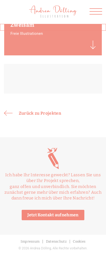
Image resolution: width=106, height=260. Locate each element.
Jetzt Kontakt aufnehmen (52, 214)
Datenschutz (56, 241)
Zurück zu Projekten (32, 113)
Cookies (79, 241)
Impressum (30, 241)
